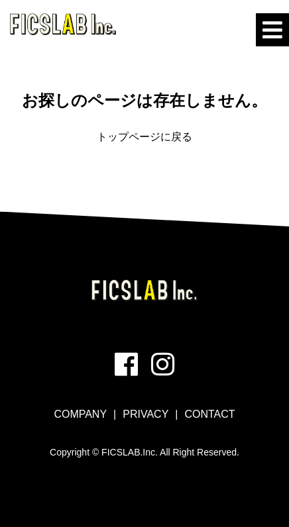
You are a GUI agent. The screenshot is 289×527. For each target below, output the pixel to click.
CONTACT (209, 414)
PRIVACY (145, 414)
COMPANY (80, 414)
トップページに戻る (144, 136)
